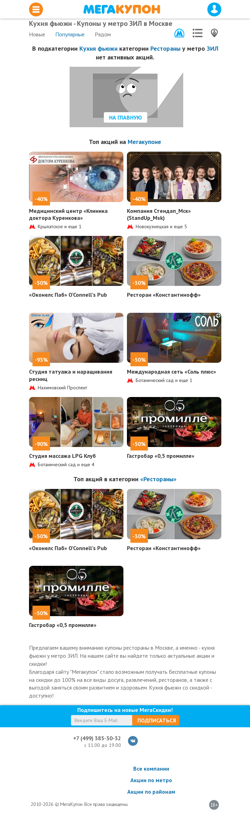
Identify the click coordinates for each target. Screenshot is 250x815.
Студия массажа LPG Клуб (62, 455)
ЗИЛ (212, 48)
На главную (125, 117)
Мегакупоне (144, 142)
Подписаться (156, 720)
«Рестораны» (158, 479)
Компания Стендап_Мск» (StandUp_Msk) (159, 214)
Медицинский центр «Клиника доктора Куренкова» (68, 214)
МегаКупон (121, 9)
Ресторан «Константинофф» (164, 294)
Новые (37, 34)
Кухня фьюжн (98, 48)
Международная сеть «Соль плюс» (171, 371)
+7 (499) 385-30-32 (97, 738)
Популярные (70, 34)
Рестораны (165, 48)
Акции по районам (151, 791)
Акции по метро (151, 780)
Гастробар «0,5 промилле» (160, 455)
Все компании (151, 768)
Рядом (103, 34)
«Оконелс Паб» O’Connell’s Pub (68, 294)
